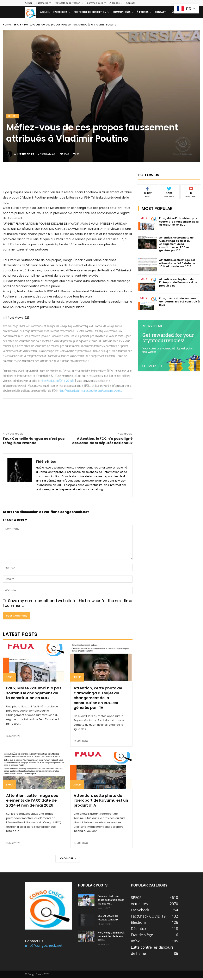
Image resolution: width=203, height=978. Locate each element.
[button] (173, 11)
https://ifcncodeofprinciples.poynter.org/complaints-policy (90, 390)
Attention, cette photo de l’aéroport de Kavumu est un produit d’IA (101, 800)
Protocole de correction (69, 2)
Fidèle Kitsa (25, 154)
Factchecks (43, 2)
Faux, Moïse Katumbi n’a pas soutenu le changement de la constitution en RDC (33, 692)
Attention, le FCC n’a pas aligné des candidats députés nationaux (102, 440)
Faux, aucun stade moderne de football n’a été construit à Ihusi (179, 302)
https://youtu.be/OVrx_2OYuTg (57, 380)
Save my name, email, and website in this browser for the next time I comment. (67, 603)
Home (7, 24)
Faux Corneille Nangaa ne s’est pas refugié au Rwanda (33, 440)
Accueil (28, 2)
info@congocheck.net (43, 945)
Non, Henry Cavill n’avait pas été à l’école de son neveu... (111, 936)
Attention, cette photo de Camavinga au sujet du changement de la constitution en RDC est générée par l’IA (98, 697)
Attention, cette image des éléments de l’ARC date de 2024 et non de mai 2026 (32, 800)
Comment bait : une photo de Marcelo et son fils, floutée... (111, 900)
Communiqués (96, 2)
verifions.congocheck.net (66, 511)
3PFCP (17, 24)
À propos (116, 2)
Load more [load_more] (67, 858)
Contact (130, 2)
